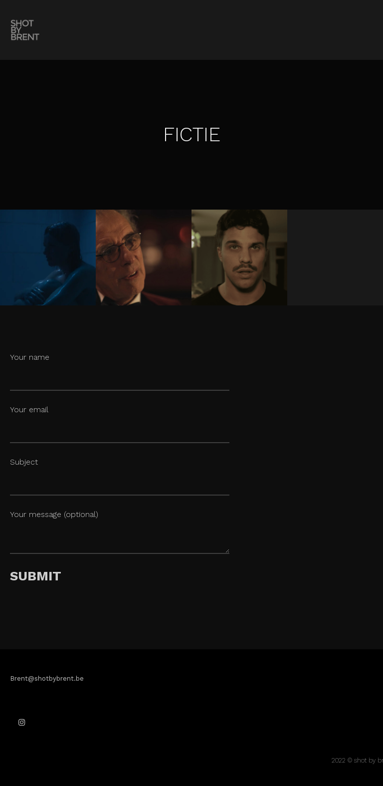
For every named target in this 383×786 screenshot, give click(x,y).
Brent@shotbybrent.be (47, 678)
